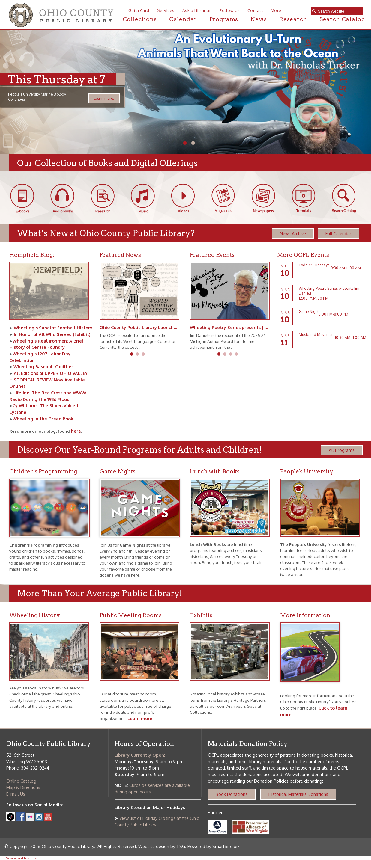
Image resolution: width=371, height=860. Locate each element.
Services (166, 10)
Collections (140, 19)
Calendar (183, 19)
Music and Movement (317, 334)
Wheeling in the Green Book (43, 418)
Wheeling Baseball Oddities (43, 366)
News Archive (293, 233)
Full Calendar (338, 233)
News (258, 19)
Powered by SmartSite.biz (213, 846)
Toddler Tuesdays (314, 264)
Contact (255, 10)
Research (293, 19)
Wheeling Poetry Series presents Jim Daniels (238, 327)
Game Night (309, 311)
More (276, 10)
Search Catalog (342, 19)
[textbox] (339, 11)
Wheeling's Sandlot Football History (52, 327)
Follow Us (230, 10)
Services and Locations (21, 858)
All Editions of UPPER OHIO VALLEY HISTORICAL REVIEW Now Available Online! (48, 379)
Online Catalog (21, 781)
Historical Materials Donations (298, 794)
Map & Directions (23, 787)
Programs (223, 19)
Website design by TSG (161, 846)
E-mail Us (15, 793)
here (76, 431)
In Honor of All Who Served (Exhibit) (52, 334)
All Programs (342, 450)
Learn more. (104, 98)
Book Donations (231, 794)
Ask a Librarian (197, 10)
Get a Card (138, 10)
